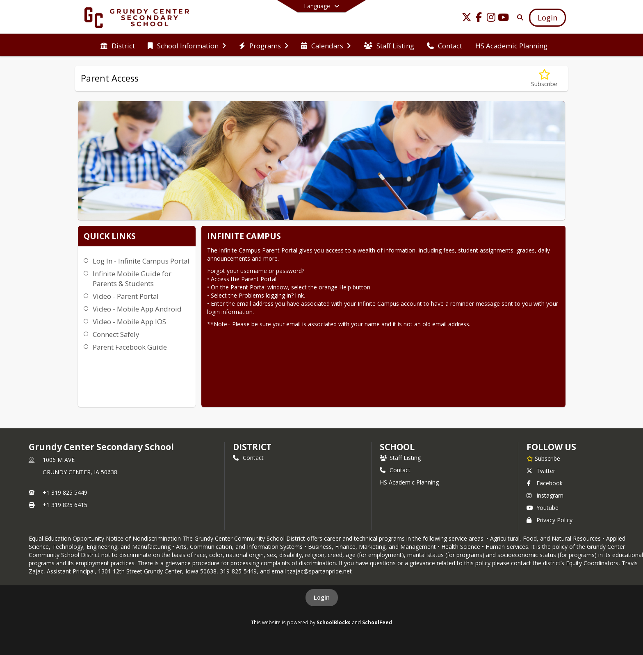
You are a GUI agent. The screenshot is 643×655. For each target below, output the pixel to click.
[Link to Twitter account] (467, 19)
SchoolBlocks (334, 622)
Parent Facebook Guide (130, 347)
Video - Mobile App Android (137, 309)
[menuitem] (117, 45)
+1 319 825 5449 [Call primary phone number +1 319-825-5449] (65, 492)
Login (322, 597)
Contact (248, 458)
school (397, 447)
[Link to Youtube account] (503, 19)
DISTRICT (252, 447)
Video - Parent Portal (126, 296)
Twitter (541, 471)
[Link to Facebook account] (479, 19)
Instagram (545, 495)
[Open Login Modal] (547, 18)
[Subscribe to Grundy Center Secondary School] (543, 458)
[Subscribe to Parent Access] (544, 78)
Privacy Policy (549, 520)
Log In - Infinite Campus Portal (141, 261)
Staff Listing (400, 458)
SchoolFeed (377, 622)
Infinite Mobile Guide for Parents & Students (132, 278)
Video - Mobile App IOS (129, 321)
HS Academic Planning (409, 482)
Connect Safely (116, 334)
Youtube (543, 508)
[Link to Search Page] (518, 17)
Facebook (545, 483)
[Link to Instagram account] (491, 19)
